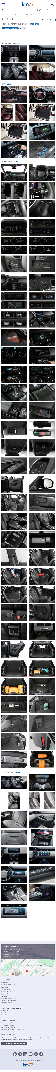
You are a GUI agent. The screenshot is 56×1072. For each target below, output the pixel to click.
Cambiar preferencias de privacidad (12, 1029)
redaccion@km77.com (8, 985)
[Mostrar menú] (3, 4)
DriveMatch (5, 1013)
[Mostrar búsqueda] (52, 4)
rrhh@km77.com (6, 1003)
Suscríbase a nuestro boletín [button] (14, 1043)
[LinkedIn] (25, 1054)
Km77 (28, 4)
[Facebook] (15, 1054)
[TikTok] (41, 1054)
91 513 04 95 (14, 957)
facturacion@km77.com (8, 998)
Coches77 (4, 1011)
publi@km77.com (6, 991)
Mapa (20, 952)
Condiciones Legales (7, 1025)
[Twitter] (20, 1054)
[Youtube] (31, 1054)
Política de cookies (7, 1023)
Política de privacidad (8, 1027)
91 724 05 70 (17, 954)
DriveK (3, 1015)
